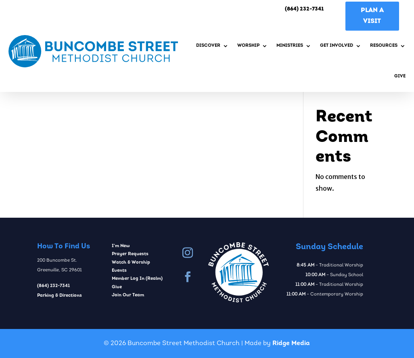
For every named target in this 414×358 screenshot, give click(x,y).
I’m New (121, 246)
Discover (208, 46)
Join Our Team (128, 295)
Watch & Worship (131, 262)
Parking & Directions (59, 295)
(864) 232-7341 (53, 286)
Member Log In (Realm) (137, 279)
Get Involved (336, 46)
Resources (383, 46)
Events (119, 270)
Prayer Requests (130, 254)
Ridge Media (291, 343)
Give (400, 76)
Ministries (289, 46)
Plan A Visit (372, 16)
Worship (248, 46)
